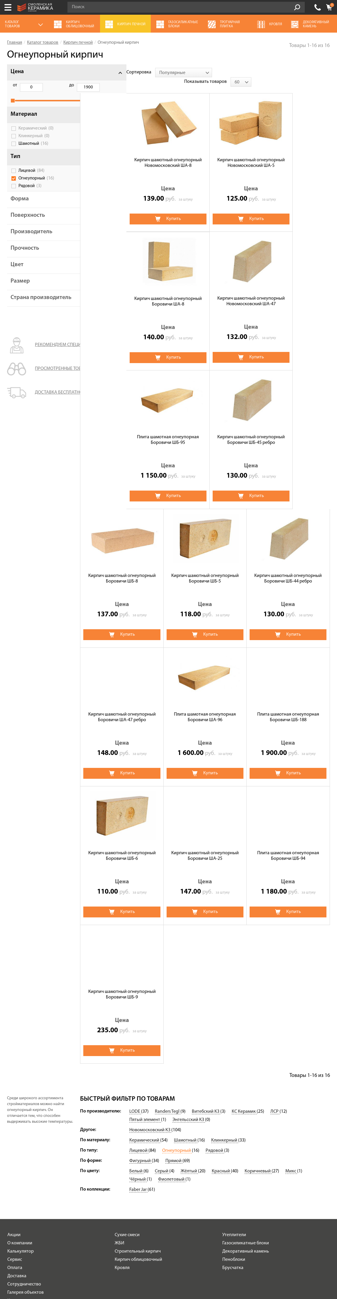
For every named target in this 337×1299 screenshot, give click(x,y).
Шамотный (33, 150)
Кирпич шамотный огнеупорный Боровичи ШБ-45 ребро (288, 292)
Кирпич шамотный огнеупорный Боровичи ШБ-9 (122, 846)
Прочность (25, 255)
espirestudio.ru (269, 1270)
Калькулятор (20, 1103)
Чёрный (138, 1031)
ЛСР (275, 963)
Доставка (16, 1128)
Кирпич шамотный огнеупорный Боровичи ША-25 (205, 708)
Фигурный (140, 1013)
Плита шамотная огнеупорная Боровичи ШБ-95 (205, 292)
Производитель (32, 238)
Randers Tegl (167, 963)
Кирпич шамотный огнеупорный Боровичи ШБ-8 (122, 430)
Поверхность (28, 222)
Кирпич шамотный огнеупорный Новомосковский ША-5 (205, 153)
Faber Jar (138, 1041)
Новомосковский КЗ (150, 982)
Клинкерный (34, 142)
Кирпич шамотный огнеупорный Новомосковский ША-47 (122, 292)
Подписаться (215, 1223)
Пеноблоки (233, 1111)
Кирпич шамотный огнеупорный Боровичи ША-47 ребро (122, 569)
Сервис (14, 1111)
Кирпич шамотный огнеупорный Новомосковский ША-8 (122, 153)
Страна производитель (31, 307)
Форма (20, 205)
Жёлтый (189, 1023)
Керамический (36, 134)
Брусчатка (232, 1119)
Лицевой (31, 177)
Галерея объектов (25, 1144)
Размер (20, 288)
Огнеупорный (36, 184)
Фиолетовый (171, 1031)
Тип (15, 163)
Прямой (173, 1013)
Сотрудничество (24, 1136)
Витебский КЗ (206, 963)
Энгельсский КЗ (188, 971)
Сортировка (92, 72)
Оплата (14, 1119)
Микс (291, 1023)
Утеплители (234, 1087)
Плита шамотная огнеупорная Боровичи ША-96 (205, 569)
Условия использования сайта (92, 1254)
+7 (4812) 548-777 (317, 7)
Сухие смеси (127, 1087)
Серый (162, 1023)
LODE (135, 963)
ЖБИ (119, 1095)
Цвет (17, 271)
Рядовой (30, 192)
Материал (24, 121)
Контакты (17, 1152)
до (45, 85)
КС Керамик (244, 963)
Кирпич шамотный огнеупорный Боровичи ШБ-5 (205, 430)
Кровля (122, 1119)
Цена (17, 72)
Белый (136, 1023)
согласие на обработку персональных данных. (285, 1207)
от (15, 85)
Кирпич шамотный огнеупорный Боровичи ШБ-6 (122, 708)
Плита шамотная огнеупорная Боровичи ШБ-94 (288, 708)
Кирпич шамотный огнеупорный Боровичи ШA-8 (288, 153)
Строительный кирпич (138, 1103)
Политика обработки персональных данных (92, 1261)
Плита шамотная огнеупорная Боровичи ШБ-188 (288, 569)
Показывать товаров (284, 72)
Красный (221, 1023)
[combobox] (137, 72)
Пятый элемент (145, 971)
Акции (14, 1087)
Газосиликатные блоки (245, 1095)
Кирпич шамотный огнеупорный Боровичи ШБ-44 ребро (288, 430)
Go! (297, 7)
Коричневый (258, 1023)
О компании (19, 1095)
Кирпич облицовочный (138, 1111)
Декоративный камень (245, 1103)
